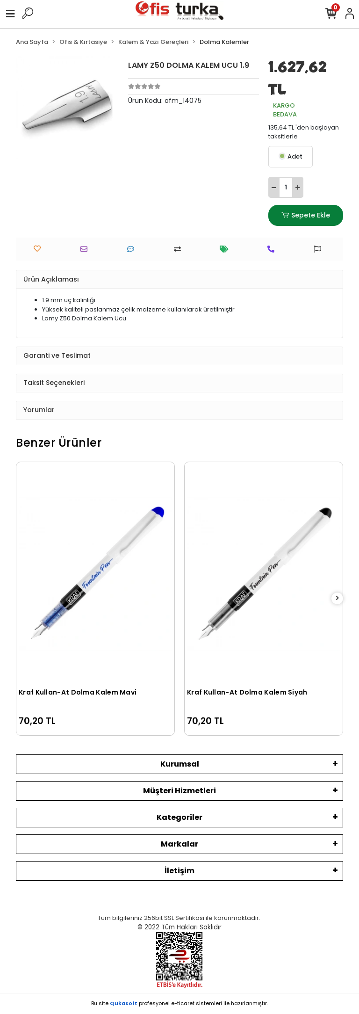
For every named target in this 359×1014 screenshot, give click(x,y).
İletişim (179, 870)
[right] (337, 598)
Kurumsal (179, 764)
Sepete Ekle (305, 215)
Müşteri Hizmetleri (179, 790)
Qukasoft (123, 1003)
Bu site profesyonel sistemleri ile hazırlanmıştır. (179, 1003)
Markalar (179, 844)
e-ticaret (182, 1003)
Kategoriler (179, 817)
